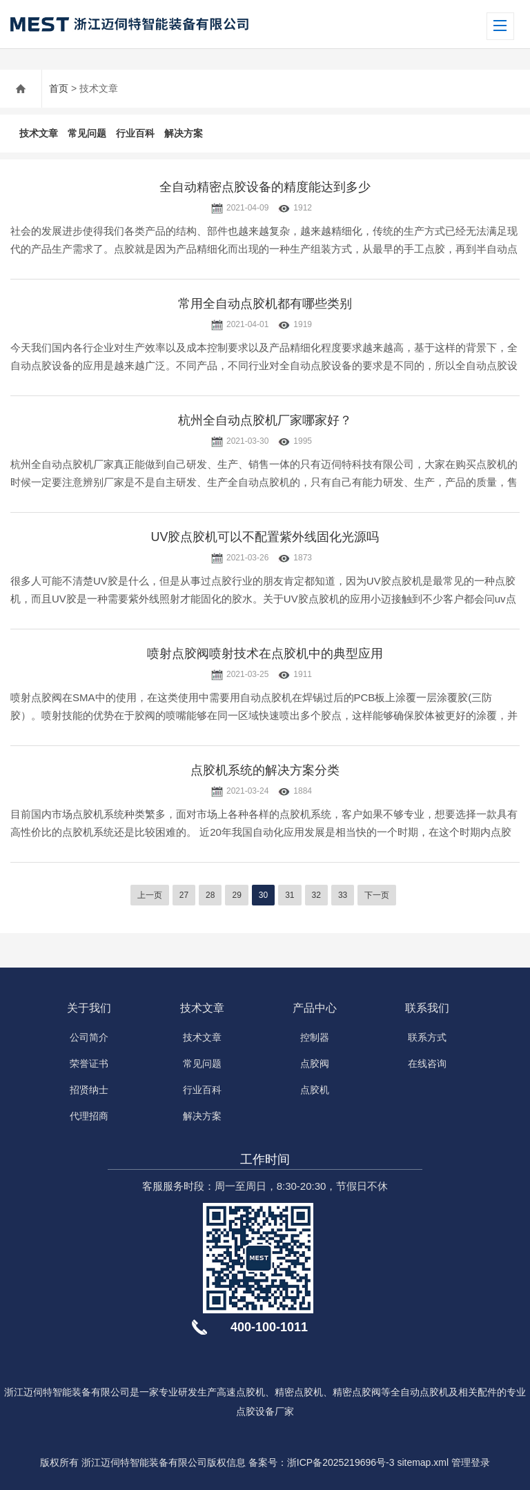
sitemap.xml (423, 1462)
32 (316, 895)
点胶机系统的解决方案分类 (265, 770)
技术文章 (38, 133)
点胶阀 (314, 1063)
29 (236, 895)
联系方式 (427, 1037)
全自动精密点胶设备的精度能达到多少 (265, 187)
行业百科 (135, 133)
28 (210, 895)
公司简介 (89, 1037)
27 (183, 895)
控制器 (314, 1037)
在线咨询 (427, 1063)
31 (289, 895)
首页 (58, 88)
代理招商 (89, 1115)
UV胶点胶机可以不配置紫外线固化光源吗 (264, 537)
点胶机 (314, 1089)
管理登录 (470, 1462)
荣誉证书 (89, 1063)
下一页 (376, 895)
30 (263, 895)
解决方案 (183, 133)
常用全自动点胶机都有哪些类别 (265, 304)
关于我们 (89, 1008)
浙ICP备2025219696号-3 (341, 1462)
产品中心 (315, 1008)
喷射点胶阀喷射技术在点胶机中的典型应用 (265, 653)
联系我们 (427, 1008)
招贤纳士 (89, 1089)
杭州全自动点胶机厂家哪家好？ (265, 420)
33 (342, 895)
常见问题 (87, 133)
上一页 (149, 895)
